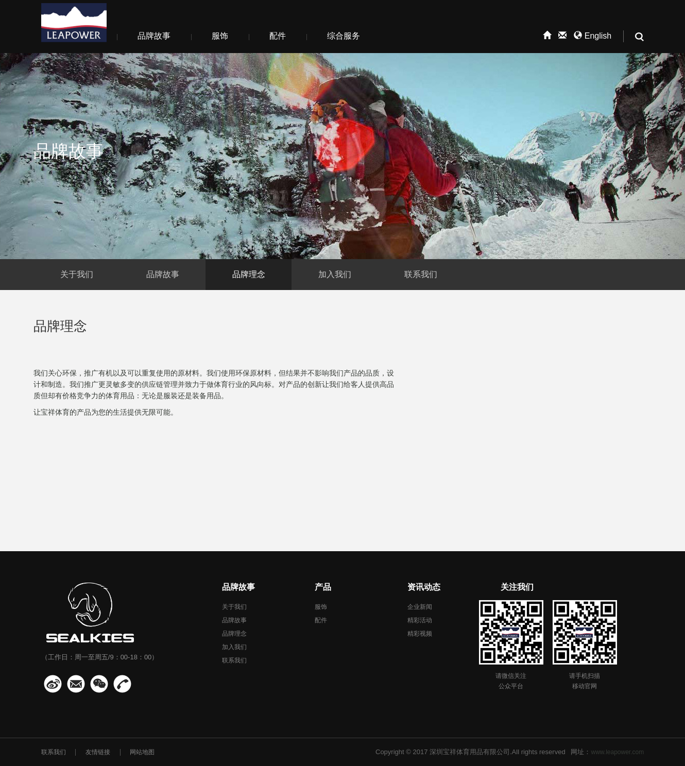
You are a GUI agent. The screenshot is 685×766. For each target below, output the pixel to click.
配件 (277, 35)
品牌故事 (154, 35)
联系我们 (420, 274)
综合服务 (343, 35)
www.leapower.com (617, 752)
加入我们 (334, 274)
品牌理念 (248, 274)
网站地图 (142, 752)
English (592, 35)
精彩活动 (419, 620)
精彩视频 (419, 633)
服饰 (220, 35)
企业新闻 (419, 606)
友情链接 (97, 752)
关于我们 (76, 274)
